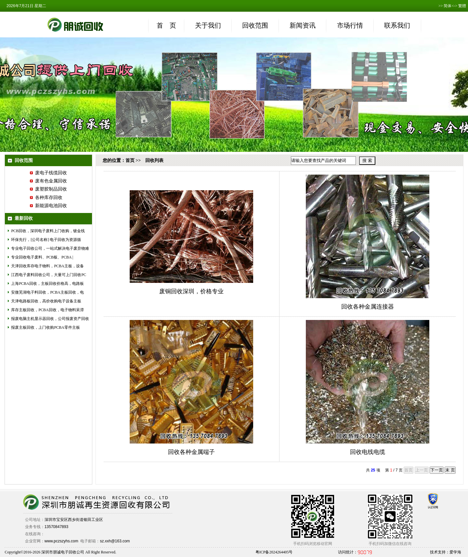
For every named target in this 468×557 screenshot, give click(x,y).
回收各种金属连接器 (367, 306)
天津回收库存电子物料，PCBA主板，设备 (47, 266)
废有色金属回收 (48, 181)
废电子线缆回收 (48, 172)
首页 (130, 160)
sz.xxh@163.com (115, 541)
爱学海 (455, 552)
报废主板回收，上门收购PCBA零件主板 (45, 327)
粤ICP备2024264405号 (274, 552)
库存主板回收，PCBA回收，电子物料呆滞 (47, 310)
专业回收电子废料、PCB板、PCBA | (42, 257)
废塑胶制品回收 (48, 189)
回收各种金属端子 (191, 452)
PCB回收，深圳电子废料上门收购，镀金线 (48, 231)
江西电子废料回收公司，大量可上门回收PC (48, 274)
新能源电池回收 (48, 205)
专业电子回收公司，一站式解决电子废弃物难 (50, 248)
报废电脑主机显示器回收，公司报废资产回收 (50, 318)
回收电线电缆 (367, 452)
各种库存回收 (46, 197)
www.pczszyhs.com (61, 541)
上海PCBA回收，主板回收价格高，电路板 (47, 283)
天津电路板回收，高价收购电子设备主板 (46, 301)
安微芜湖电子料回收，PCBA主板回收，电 (47, 292)
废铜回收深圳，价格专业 (191, 291)
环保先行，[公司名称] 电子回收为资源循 (46, 239)
